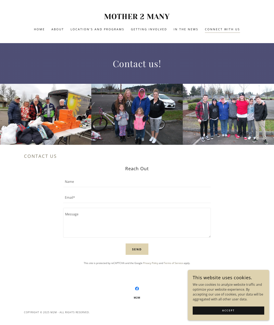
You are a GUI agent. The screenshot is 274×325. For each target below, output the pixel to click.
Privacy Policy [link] (150, 263)
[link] (137, 18)
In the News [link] (186, 29)
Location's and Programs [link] (97, 29)
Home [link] (39, 29)
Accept (228, 310)
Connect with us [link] (222, 29)
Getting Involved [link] (149, 29)
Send (137, 249)
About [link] (57, 29)
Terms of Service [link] (173, 263)
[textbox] (137, 181)
